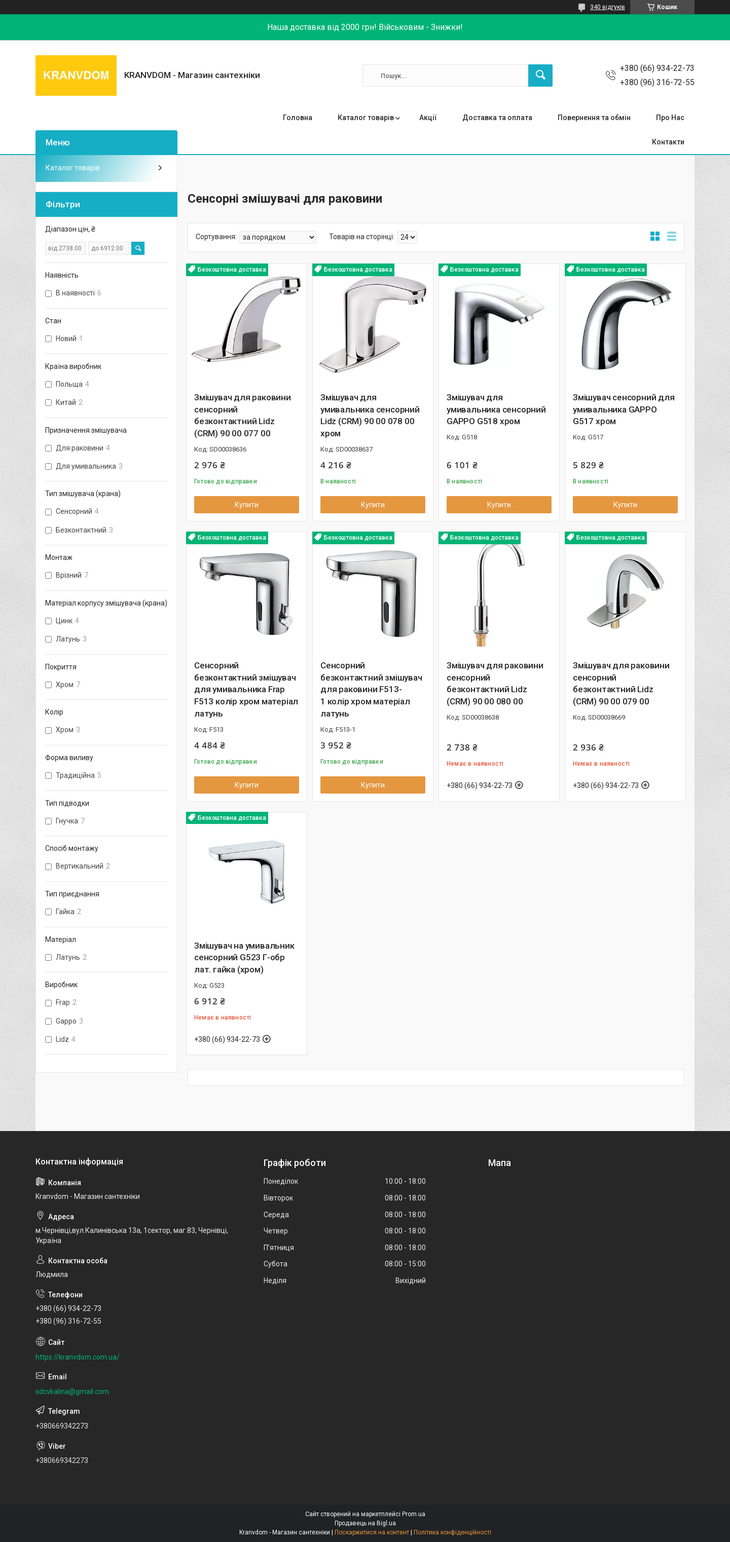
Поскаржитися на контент (372, 1532)
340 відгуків (607, 7)
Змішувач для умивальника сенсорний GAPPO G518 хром (496, 409)
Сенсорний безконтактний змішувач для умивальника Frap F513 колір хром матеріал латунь (246, 689)
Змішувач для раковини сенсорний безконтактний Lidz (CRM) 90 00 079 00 (621, 683)
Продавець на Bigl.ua (365, 1523)
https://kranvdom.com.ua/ (77, 1357)
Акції (428, 118)
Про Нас (670, 118)
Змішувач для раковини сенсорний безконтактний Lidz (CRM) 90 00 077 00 (242, 415)
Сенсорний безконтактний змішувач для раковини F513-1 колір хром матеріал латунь (371, 689)
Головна (297, 118)
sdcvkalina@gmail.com (72, 1391)
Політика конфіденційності (452, 1532)
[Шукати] (540, 75)
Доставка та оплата (497, 118)
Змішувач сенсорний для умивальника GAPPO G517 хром (624, 409)
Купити (247, 505)
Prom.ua (413, 1514)
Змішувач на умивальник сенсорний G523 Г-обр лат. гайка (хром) (244, 958)
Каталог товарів (366, 118)
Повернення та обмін (594, 118)
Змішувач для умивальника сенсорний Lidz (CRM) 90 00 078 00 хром (370, 415)
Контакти (668, 142)
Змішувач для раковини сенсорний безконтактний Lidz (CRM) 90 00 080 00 (495, 683)
